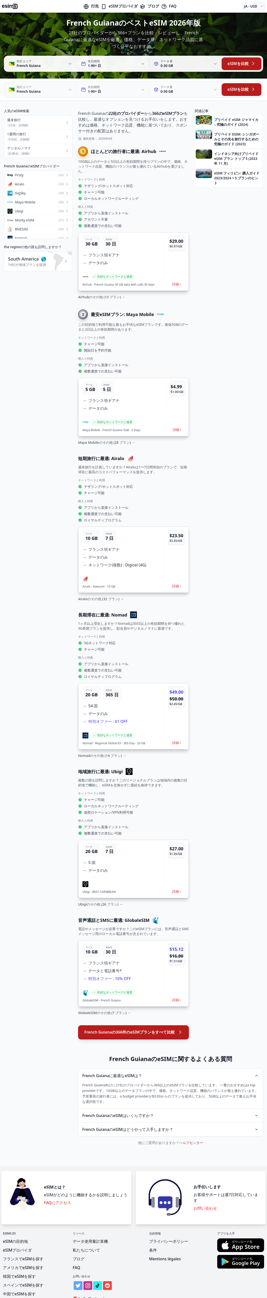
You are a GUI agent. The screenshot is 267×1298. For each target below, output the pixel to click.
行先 (91, 6)
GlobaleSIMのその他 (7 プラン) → (104, 990)
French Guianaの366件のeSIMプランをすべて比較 (133, 1010)
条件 (153, 1228)
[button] (133, 239)
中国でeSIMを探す (19, 1271)
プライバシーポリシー (168, 1219)
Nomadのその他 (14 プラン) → (102, 733)
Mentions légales (165, 1236)
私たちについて (86, 1228)
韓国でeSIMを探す (19, 1254)
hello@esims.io (91, 1277)
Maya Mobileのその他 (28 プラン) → (106, 420)
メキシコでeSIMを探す (23, 1280)
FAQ (168, 6)
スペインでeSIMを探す (23, 1263)
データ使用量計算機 (90, 1219)
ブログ (149, 6)
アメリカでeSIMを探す (23, 1245)
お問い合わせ (205, 1186)
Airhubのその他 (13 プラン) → (101, 274)
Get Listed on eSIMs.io (96, 1285)
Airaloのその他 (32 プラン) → (101, 576)
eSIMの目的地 (15, 1219)
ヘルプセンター (191, 1120)
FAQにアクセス (57, 1180)
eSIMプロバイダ (119, 6)
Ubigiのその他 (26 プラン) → (100, 882)
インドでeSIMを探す (21, 1289)
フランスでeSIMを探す (23, 1236)
